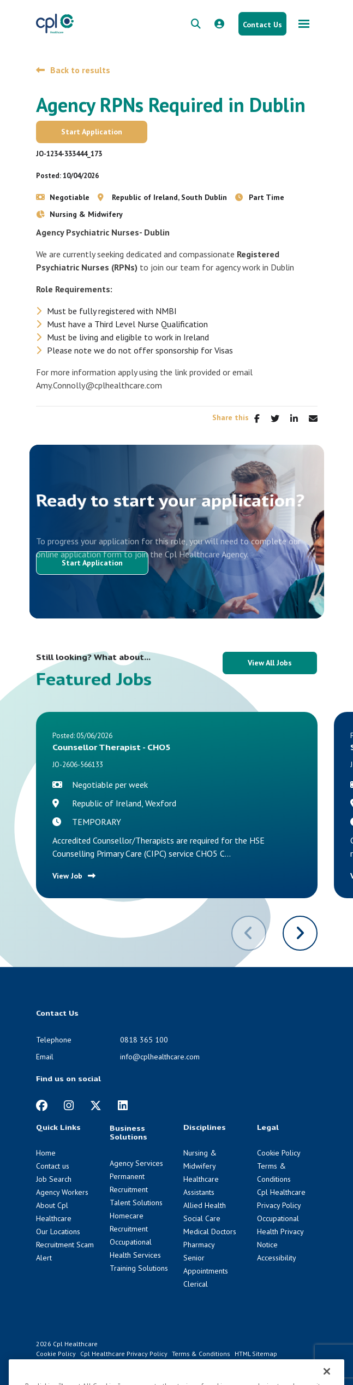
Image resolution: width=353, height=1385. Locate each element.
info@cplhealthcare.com (160, 1057)
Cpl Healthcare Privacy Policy (123, 1353)
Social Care (201, 1218)
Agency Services (136, 1163)
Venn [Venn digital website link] (65, 1363)
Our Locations (58, 1231)
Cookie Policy (279, 1153)
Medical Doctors (209, 1231)
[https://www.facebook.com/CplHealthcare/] (41, 1105)
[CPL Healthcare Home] (55, 23)
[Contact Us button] (262, 23)
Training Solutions (139, 1268)
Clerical (195, 1284)
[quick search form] (196, 23)
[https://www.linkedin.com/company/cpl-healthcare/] (123, 1105)
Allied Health (204, 1205)
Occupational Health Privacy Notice (280, 1231)
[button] (300, 933)
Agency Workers (62, 1192)
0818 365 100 (144, 1040)
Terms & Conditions (201, 1353)
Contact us (52, 1166)
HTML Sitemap (256, 1353)
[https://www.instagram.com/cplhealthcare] (69, 1105)
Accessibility (276, 1258)
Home (46, 1153)
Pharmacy (199, 1245)
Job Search (53, 1179)
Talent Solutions (136, 1202)
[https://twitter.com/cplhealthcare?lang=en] (95, 1105)
